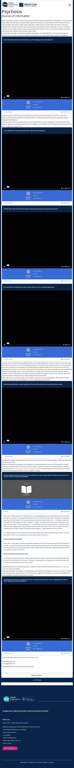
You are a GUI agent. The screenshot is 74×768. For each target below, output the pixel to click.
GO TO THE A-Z (10, 748)
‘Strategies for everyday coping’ (12, 126)
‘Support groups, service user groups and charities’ (27, 468)
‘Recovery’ (35, 657)
